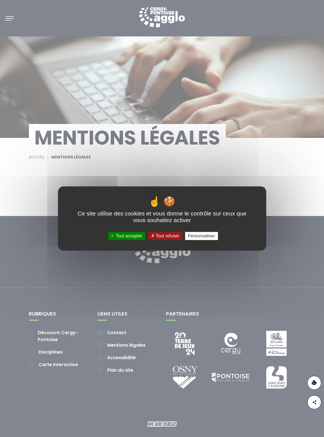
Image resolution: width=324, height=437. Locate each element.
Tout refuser (165, 236)
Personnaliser (201, 236)
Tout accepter (126, 236)
